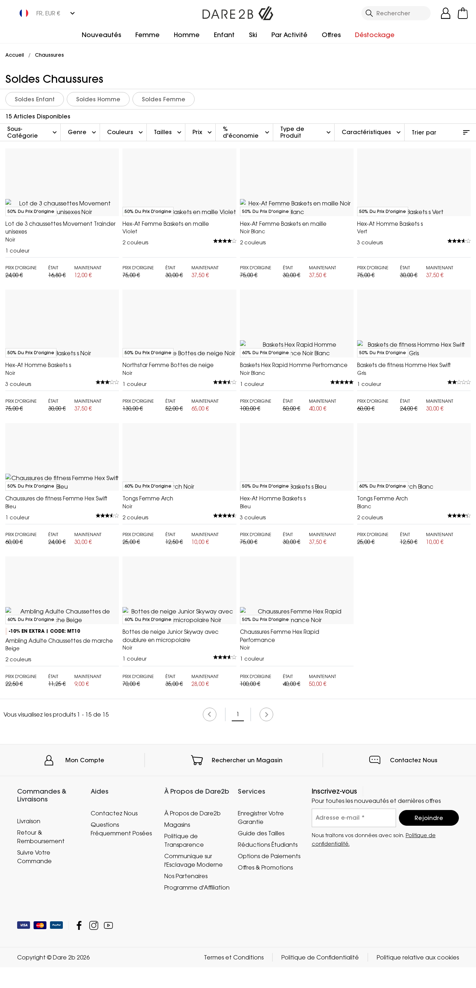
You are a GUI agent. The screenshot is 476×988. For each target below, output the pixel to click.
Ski (253, 35)
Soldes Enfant (35, 99)
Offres (331, 35)
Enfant (224, 35)
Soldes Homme (98, 99)
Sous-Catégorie (33, 132)
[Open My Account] (445, 13)
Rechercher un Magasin (247, 943)
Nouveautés (101, 35)
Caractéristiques (372, 132)
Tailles (168, 132)
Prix (203, 132)
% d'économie (247, 132)
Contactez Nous (413, 943)
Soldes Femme (163, 99)
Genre (83, 132)
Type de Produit (306, 132)
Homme (187, 35)
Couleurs (126, 132)
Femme (147, 35)
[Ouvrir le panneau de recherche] (396, 13)
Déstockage (375, 35)
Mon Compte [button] (84, 943)
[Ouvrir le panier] (463, 13)
